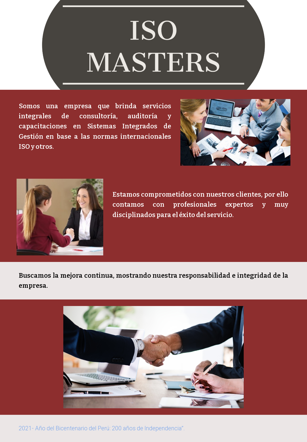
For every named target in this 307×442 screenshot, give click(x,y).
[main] (95, 126)
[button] (300, 7)
